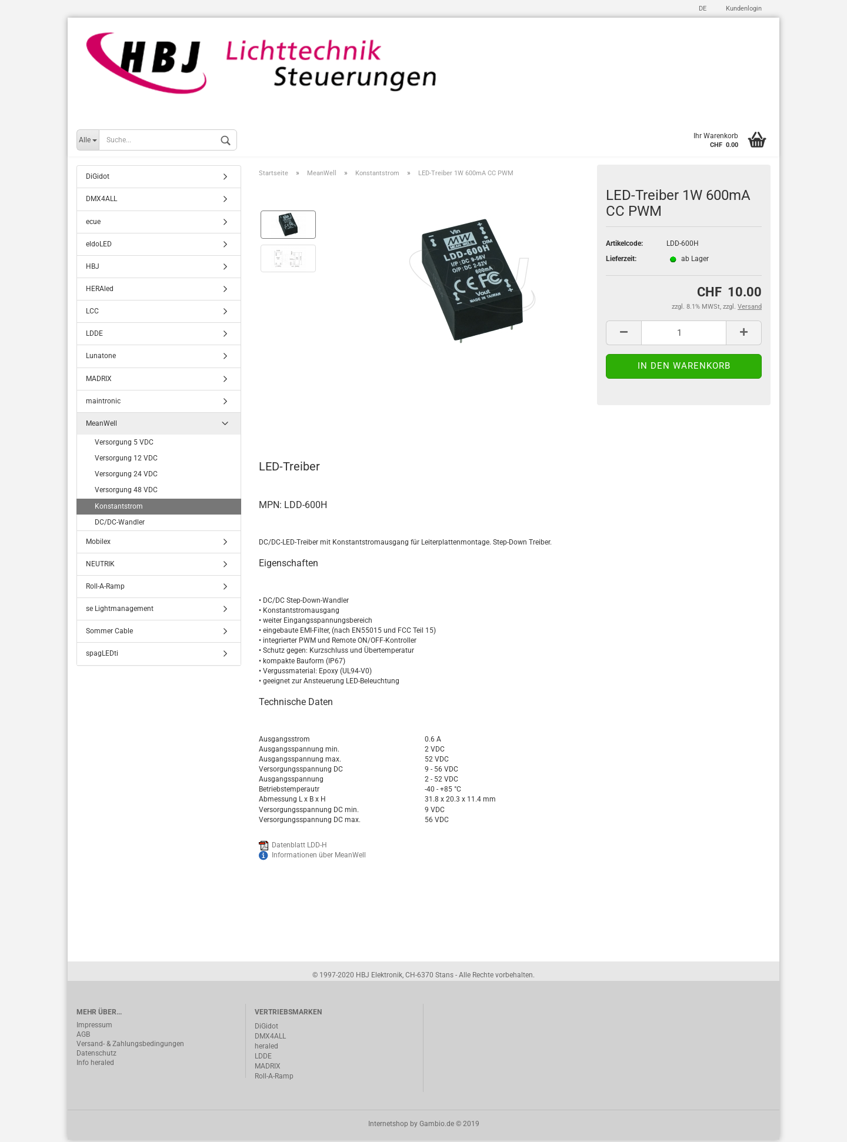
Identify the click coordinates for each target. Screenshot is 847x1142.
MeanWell (101, 425)
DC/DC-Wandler (120, 524)
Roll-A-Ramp (105, 588)
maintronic (103, 403)
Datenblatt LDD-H (299, 847)
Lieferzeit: (621, 260)
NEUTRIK (100, 566)
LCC (92, 313)
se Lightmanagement (120, 611)
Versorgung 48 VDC (126, 492)
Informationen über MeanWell (319, 857)
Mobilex (98, 543)
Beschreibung (303, 417)
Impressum (94, 1026)
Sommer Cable (109, 633)
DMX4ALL (101, 201)
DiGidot (97, 179)
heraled (266, 1048)
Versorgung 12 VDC (126, 460)
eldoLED (99, 246)
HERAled (100, 290)
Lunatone (101, 358)
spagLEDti (102, 656)
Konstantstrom (119, 508)
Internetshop (388, 1126)
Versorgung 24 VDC (126, 476)
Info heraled (95, 1064)
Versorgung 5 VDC (124, 444)
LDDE (94, 336)
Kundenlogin (743, 8)
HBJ (92, 268)
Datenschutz (96, 1054)
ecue (93, 223)
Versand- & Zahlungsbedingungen (130, 1045)
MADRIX (99, 380)
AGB (83, 1036)
